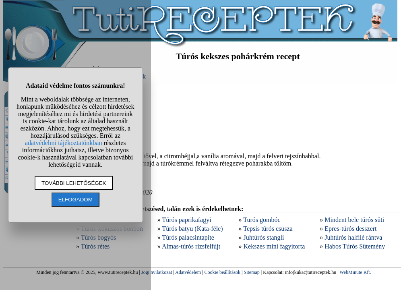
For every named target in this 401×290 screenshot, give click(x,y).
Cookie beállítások (222, 272)
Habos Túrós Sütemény (355, 246)
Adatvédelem (188, 272)
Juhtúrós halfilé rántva (353, 237)
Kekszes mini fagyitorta (274, 246)
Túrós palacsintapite (188, 237)
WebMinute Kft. (355, 272)
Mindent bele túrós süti (354, 219)
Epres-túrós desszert (350, 228)
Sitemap (252, 272)
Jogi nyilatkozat (156, 272)
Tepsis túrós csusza (267, 228)
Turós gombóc (261, 219)
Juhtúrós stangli (264, 237)
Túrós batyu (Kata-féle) (192, 228)
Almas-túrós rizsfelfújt (191, 246)
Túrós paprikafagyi (186, 219)
